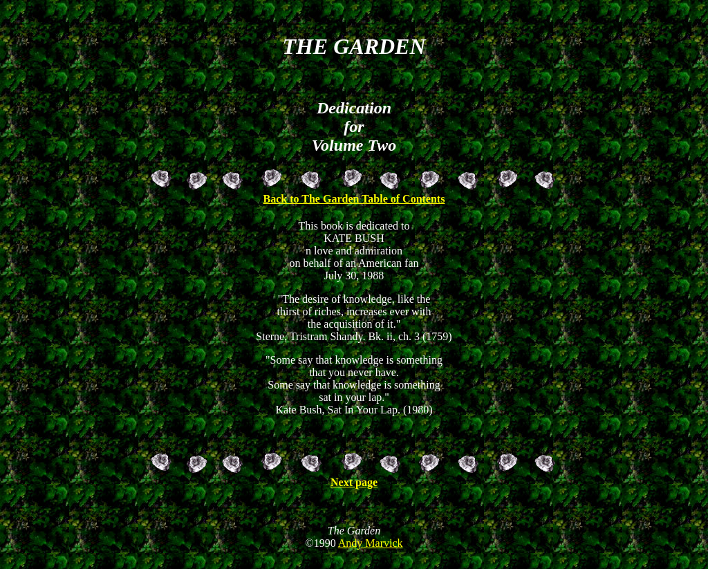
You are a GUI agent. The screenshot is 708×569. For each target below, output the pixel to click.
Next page (354, 482)
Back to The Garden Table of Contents (354, 197)
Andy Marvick (370, 551)
